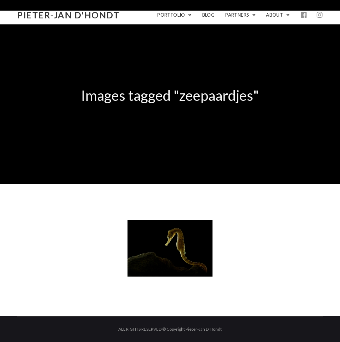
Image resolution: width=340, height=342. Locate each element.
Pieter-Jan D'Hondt (68, 15)
